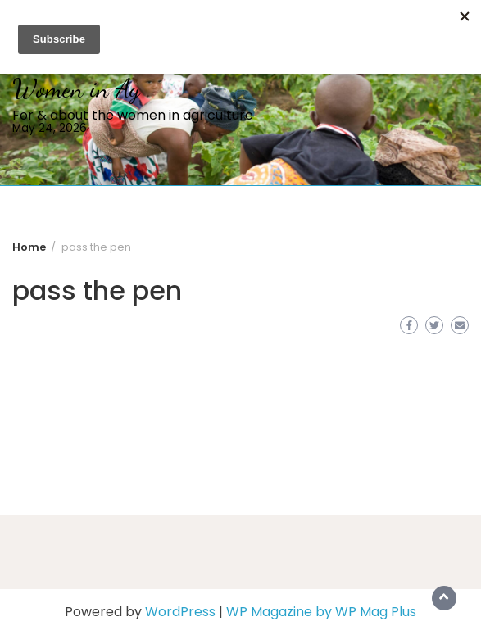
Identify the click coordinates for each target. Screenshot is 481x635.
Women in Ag (76, 88)
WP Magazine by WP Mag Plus (321, 611)
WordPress (180, 611)
